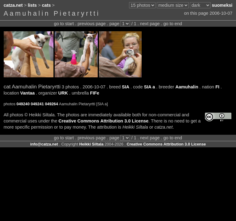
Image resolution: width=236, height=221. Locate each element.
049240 (23, 104)
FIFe (94, 93)
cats (46, 5)
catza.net (13, 5)
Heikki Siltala (91, 144)
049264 (51, 104)
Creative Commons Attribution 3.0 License (103, 120)
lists (32, 5)
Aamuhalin (186, 86)
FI (217, 86)
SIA (125, 86)
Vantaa (27, 93)
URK (63, 93)
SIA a (149, 86)
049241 (37, 104)
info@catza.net (44, 144)
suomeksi (222, 5)
